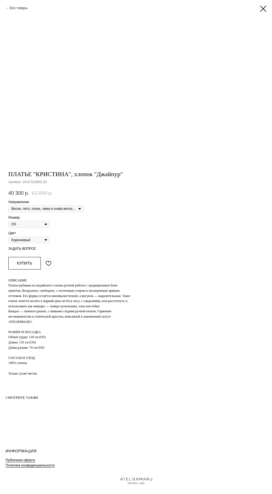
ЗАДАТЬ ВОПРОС (22, 249)
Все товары (18, 8)
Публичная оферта (20, 460)
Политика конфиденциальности (30, 465)
